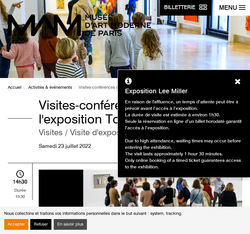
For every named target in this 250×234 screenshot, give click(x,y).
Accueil (14, 87)
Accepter (16, 224)
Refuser (41, 224)
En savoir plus (70, 224)
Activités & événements (50, 87)
